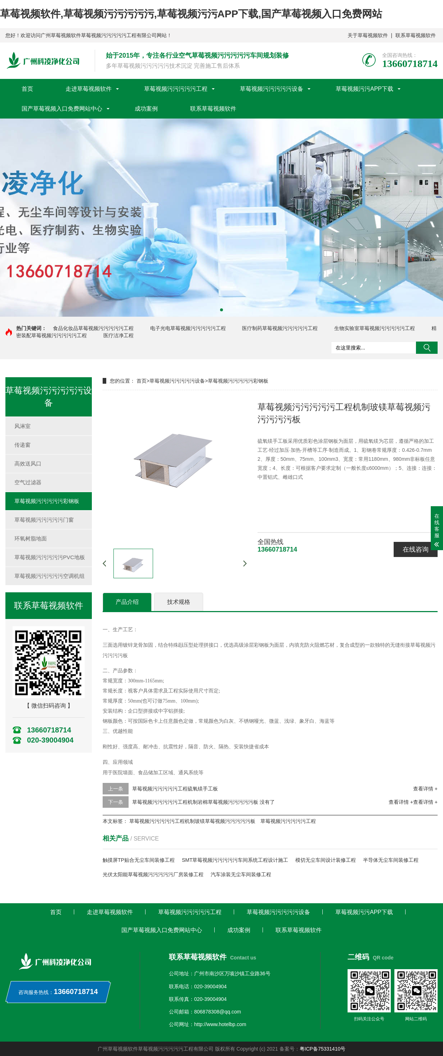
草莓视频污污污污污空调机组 (49, 576)
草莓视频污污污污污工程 (175, 89)
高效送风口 (27, 463)
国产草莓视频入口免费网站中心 (62, 109)
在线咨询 (416, 549)
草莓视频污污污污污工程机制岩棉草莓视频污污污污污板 (195, 802)
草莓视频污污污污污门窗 (44, 520)
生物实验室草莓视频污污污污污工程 (374, 328)
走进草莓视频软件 (89, 89)
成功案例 (146, 109)
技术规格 (178, 602)
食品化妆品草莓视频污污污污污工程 (93, 328)
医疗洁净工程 (118, 335)
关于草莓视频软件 (368, 35)
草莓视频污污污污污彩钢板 (46, 501)
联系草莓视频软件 (415, 35)
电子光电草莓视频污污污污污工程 (188, 328)
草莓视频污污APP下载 (364, 89)
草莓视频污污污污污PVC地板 (49, 557)
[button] (221, 309)
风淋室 (22, 426)
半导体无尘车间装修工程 (391, 860)
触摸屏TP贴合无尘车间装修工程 (139, 860)
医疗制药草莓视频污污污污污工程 (280, 328)
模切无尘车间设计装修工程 (325, 860)
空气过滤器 (27, 482)
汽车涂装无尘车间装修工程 (241, 874)
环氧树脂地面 (30, 538)
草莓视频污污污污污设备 (271, 89)
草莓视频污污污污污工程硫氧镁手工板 (175, 789)
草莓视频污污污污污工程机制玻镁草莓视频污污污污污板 (192, 821)
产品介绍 (127, 602)
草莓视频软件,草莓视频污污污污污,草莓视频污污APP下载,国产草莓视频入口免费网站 (191, 13)
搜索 (427, 348)
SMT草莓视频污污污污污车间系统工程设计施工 (235, 860)
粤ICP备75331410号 (323, 1049)
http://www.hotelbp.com (220, 1024)
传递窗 (22, 445)
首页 (27, 89)
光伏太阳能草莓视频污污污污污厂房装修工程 (153, 874)
